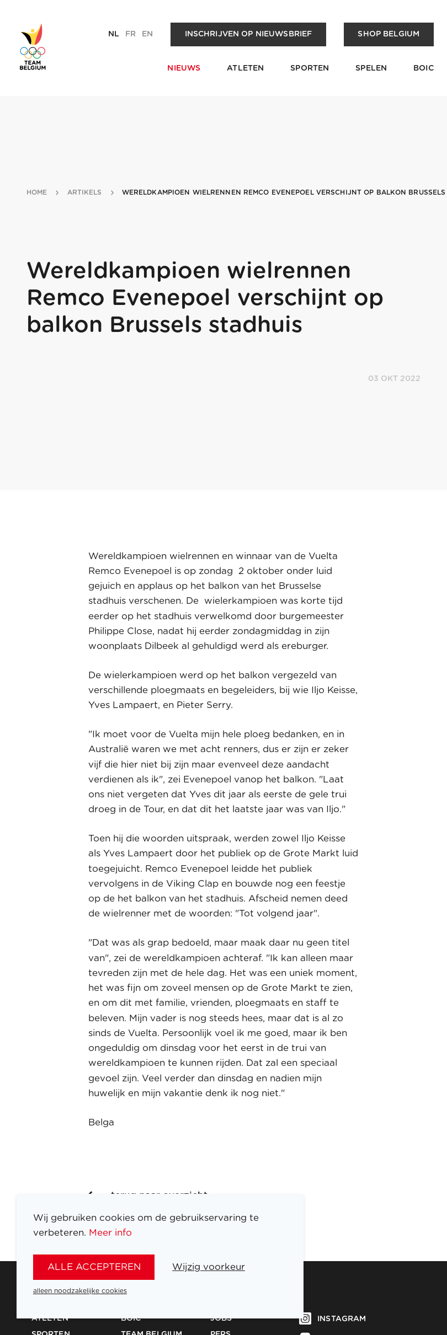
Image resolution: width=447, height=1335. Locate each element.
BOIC (423, 68)
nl (113, 34)
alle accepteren (94, 1267)
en (147, 34)
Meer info (110, 1232)
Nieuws (183, 68)
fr (130, 34)
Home (36, 192)
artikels (84, 192)
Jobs (221, 1318)
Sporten (309, 68)
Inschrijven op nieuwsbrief (248, 34)
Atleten (245, 68)
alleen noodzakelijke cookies (80, 1291)
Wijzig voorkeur (208, 1267)
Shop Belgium (388, 34)
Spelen (371, 68)
